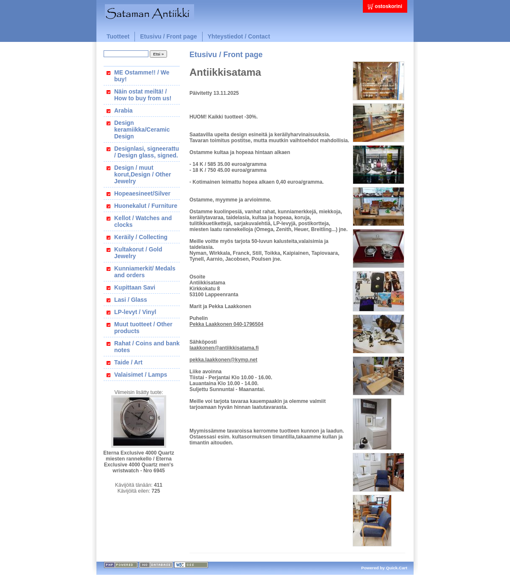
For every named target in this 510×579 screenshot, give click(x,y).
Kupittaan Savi (134, 287)
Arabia (123, 110)
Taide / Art (128, 362)
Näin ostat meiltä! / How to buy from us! (142, 95)
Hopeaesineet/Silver (142, 193)
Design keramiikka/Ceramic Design (142, 129)
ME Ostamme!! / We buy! (141, 76)
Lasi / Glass (130, 299)
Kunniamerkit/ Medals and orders (144, 271)
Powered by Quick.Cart (384, 567)
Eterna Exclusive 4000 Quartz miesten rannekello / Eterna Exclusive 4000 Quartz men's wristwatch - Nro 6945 (138, 462)
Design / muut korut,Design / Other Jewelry (142, 174)
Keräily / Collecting (140, 237)
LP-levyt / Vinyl (135, 312)
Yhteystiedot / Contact (239, 36)
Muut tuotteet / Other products (143, 327)
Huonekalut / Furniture (145, 205)
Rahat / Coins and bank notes (147, 346)
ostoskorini (388, 6)
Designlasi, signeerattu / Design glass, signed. (146, 152)
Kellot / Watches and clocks (143, 221)
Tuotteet (118, 36)
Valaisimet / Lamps (140, 374)
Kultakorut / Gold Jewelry (138, 252)
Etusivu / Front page (168, 36)
